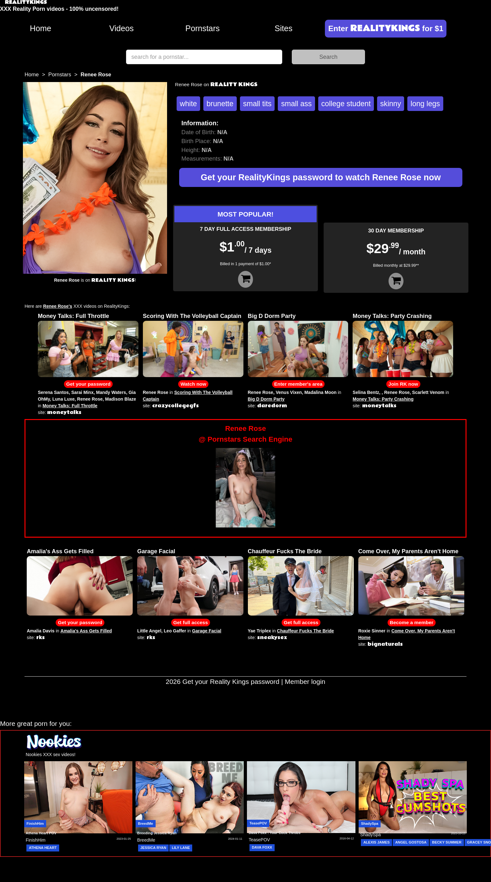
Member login (305, 681)
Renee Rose (89, 399)
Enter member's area (298, 384)
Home (40, 28)
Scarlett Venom (428, 392)
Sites (283, 28)
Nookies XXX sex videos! (50, 754)
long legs (425, 104)
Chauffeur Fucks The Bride (285, 551)
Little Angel (149, 630)
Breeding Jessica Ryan (156, 833)
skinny (390, 104)
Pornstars (203, 28)
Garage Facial (156, 551)
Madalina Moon (320, 392)
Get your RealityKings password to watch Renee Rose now (321, 177)
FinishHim (35, 823)
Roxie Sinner (372, 630)
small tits (257, 104)
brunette (220, 104)
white (188, 104)
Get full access (190, 622)
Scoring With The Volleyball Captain (192, 316)
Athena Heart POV (41, 833)
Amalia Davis (40, 630)
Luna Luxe (64, 399)
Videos (121, 28)
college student (346, 104)
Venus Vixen (289, 392)
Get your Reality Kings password (230, 681)
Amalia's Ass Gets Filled (60, 551)
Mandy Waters (111, 392)
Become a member (411, 622)
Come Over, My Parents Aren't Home (408, 551)
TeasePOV (258, 823)
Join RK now (403, 384)
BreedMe (145, 823)
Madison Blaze (120, 399)
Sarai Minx (82, 392)
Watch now (193, 384)
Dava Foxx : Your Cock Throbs (274, 833)
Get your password (88, 384)
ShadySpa (369, 823)
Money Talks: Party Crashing (392, 316)
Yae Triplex (259, 630)
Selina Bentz (366, 392)
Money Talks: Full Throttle (73, 316)
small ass (296, 104)
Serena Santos (53, 392)
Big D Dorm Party (272, 316)
